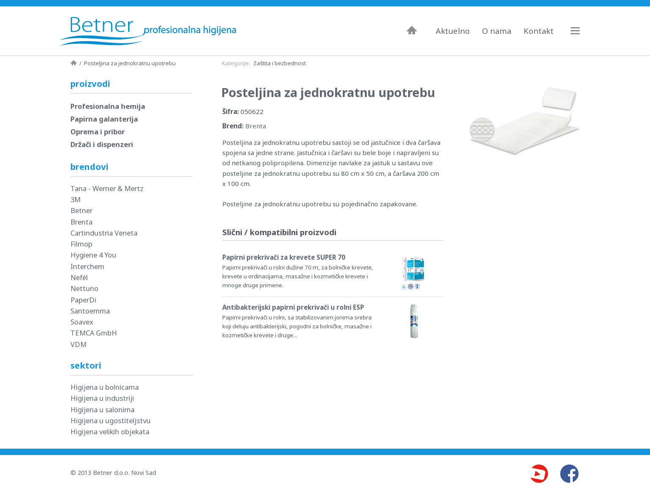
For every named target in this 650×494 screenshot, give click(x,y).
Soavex (81, 322)
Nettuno (84, 288)
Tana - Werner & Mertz (106, 188)
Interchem (87, 266)
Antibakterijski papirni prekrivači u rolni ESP (293, 307)
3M (75, 199)
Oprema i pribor (97, 131)
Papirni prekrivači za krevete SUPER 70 (283, 257)
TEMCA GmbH (93, 333)
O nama (496, 31)
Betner (81, 210)
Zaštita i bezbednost (279, 63)
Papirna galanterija (104, 119)
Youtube (539, 473)
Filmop (81, 244)
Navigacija (579, 31)
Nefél (79, 277)
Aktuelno (453, 31)
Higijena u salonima (102, 409)
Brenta (255, 126)
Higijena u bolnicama (104, 387)
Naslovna (411, 30)
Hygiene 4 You (93, 255)
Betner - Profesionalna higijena (150, 31)
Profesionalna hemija (107, 106)
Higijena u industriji (102, 398)
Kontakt (539, 31)
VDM (78, 344)
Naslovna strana (73, 62)
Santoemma (90, 311)
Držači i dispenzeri (101, 144)
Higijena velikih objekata (109, 431)
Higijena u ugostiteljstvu (110, 420)
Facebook (569, 473)
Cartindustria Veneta (103, 233)
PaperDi (83, 300)
